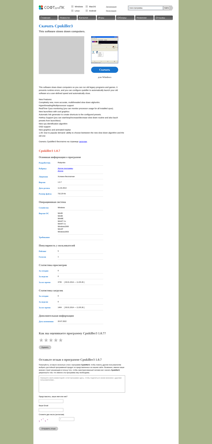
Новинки (142, 17)
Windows (79, 6)
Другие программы (65, 168)
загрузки (83, 141)
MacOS (92, 6)
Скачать (104, 69)
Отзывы (160, 17)
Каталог (83, 17)
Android (92, 11)
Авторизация (111, 7)
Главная (45, 17)
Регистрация (111, 11)
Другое (60, 171)
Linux (77, 11)
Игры (101, 17)
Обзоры (122, 17)
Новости (65, 17)
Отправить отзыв (48, 429)
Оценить (45, 347)
